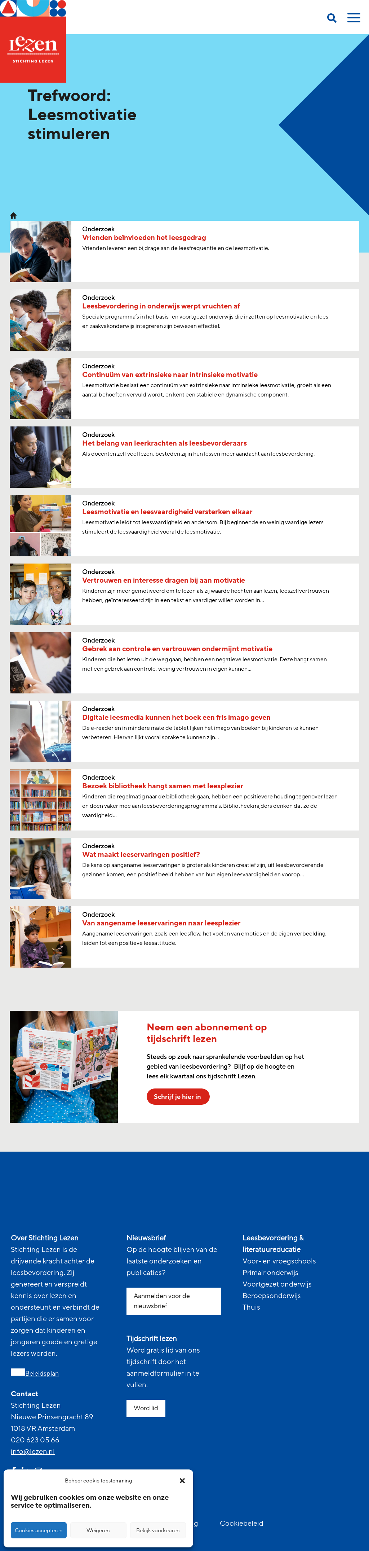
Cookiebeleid (241, 1523)
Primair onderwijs (270, 1273)
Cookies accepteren (39, 1530)
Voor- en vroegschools (279, 1261)
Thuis (251, 1307)
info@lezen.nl (33, 1451)
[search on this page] (332, 19)
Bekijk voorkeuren (158, 1530)
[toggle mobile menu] (353, 20)
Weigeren (98, 1530)
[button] (182, 1480)
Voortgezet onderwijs (277, 1284)
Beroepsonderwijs (272, 1296)
